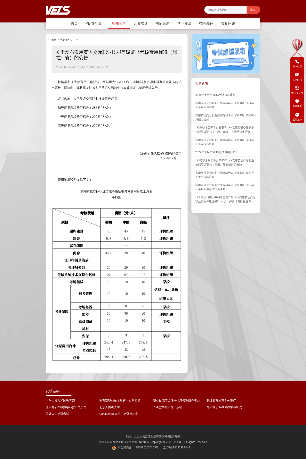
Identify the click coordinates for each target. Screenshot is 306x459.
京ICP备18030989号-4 (176, 447)
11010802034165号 (146, 447)
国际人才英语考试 (57, 414)
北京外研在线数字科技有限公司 (66, 407)
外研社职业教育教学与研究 (224, 407)
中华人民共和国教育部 (60, 400)
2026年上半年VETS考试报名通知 (215, 94)
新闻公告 (119, 23)
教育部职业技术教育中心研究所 (119, 400)
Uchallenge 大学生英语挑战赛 (118, 414)
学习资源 (184, 23)
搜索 (252, 10)
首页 (74, 23)
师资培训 (141, 23)
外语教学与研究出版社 (167, 407)
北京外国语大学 (109, 407)
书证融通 (163, 23)
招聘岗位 (206, 23)
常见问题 (228, 23)
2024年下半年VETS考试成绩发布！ (216, 152)
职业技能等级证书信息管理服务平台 (176, 400)
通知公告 (65, 40)
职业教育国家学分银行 (221, 400)
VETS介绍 (93, 23)
